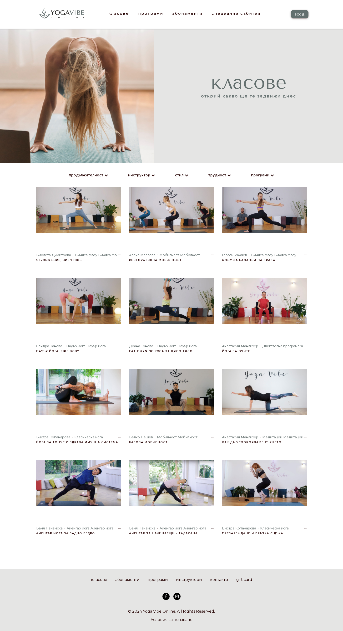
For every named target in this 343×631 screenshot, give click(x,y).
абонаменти (127, 579)
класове (99, 579)
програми (260, 175)
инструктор (139, 175)
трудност (217, 175)
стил (179, 175)
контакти (219, 579)
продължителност (86, 175)
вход (300, 14)
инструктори (189, 579)
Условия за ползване (171, 619)
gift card (244, 579)
